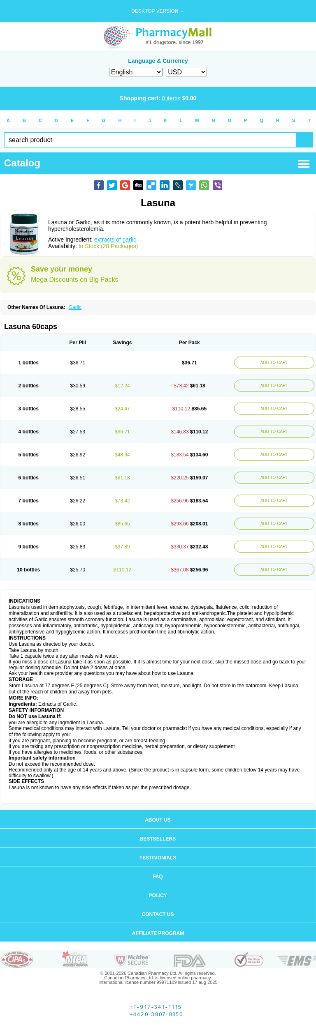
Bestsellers (158, 839)
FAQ (158, 877)
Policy (158, 895)
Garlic (75, 307)
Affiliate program (158, 933)
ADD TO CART (274, 362)
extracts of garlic (115, 239)
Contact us (158, 914)
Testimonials (157, 858)
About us (158, 820)
